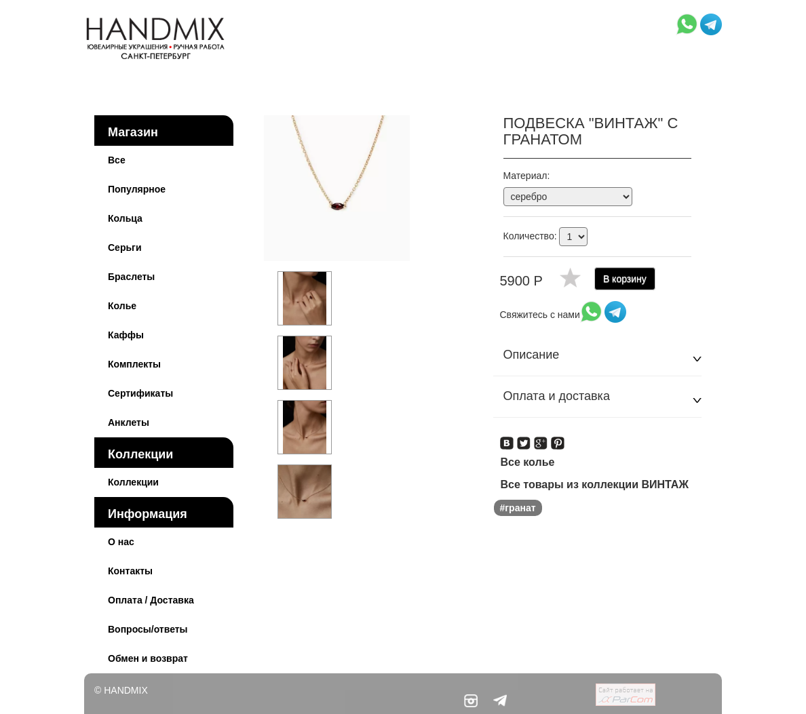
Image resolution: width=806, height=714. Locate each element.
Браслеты (131, 276)
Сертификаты (140, 393)
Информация (147, 514)
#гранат (518, 507)
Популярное (137, 189)
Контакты (130, 571)
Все (117, 160)
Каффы (126, 335)
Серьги (125, 247)
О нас (121, 541)
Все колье (528, 462)
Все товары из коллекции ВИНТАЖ (595, 484)
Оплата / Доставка (151, 600)
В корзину (625, 278)
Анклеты (128, 422)
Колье (122, 305)
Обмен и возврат (148, 658)
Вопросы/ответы (148, 629)
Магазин (133, 132)
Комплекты (134, 364)
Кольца (125, 218)
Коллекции (140, 454)
